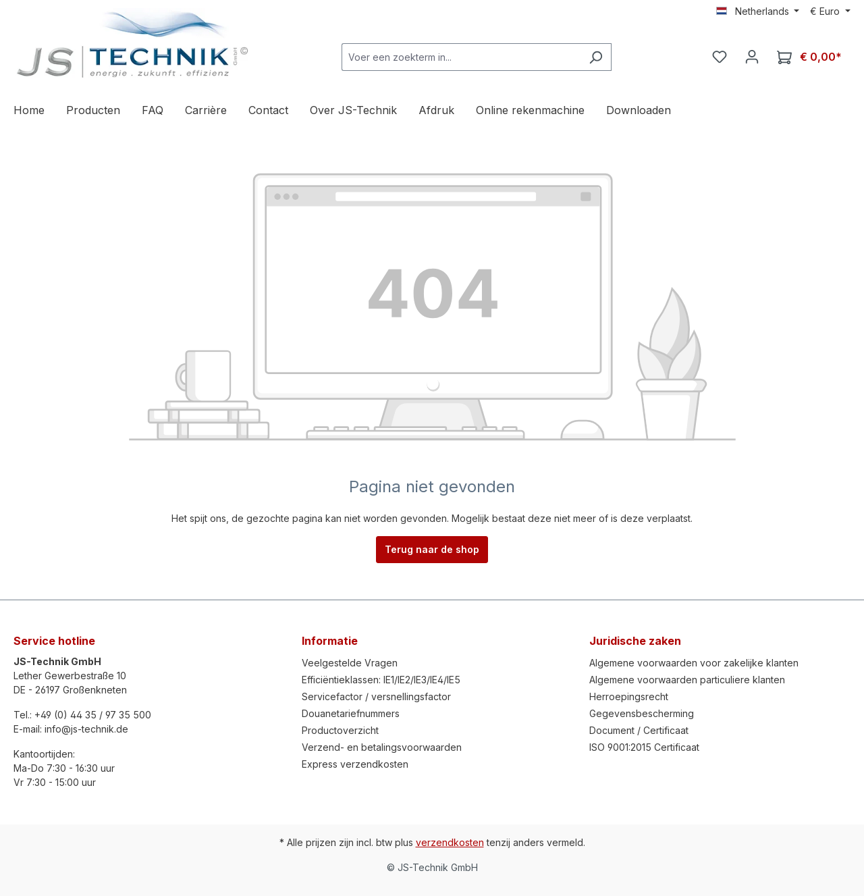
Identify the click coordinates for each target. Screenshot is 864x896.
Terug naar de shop (432, 549)
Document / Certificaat (638, 730)
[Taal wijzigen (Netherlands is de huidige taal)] (758, 11)
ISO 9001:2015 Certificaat (644, 747)
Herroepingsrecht (628, 696)
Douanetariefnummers (351, 713)
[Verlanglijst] (719, 56)
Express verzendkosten (355, 764)
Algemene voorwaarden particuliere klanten (687, 679)
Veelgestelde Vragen (350, 662)
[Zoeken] (596, 57)
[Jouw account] (752, 56)
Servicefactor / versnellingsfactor (376, 696)
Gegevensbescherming (641, 713)
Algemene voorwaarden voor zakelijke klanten (694, 662)
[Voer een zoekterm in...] (461, 57)
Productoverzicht (340, 730)
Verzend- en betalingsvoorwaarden (382, 747)
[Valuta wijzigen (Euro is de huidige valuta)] (830, 11)
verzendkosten (450, 842)
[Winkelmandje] (809, 57)
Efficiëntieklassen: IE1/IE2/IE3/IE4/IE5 (381, 679)
